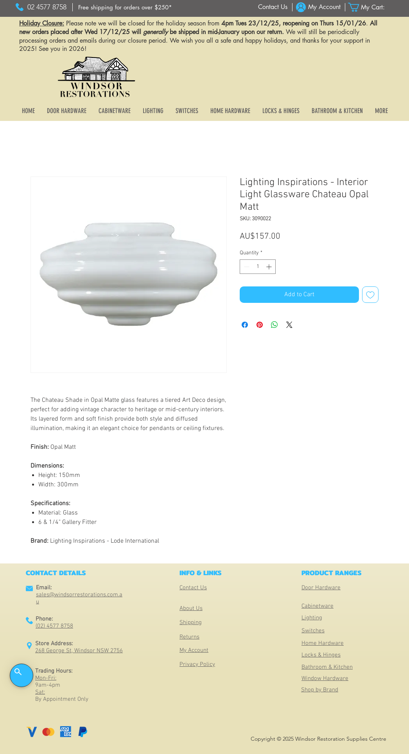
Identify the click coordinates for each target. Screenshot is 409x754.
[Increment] (269, 267)
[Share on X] (289, 324)
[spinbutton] (258, 267)
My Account (193, 650)
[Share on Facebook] (244, 324)
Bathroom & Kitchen (327, 667)
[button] (371, 7)
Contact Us (193, 587)
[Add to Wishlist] (370, 294)
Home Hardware (322, 643)
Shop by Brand (319, 689)
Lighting (311, 617)
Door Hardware (321, 587)
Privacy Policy (197, 664)
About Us (191, 608)
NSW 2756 (110, 650)
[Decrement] (246, 267)
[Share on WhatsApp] (274, 324)
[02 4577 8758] (46, 7)
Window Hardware (324, 678)
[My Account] (324, 7)
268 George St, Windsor (66, 650)
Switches (313, 630)
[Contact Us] (273, 7)
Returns (189, 637)
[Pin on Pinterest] (259, 324)
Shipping (190, 622)
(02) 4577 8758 (54, 626)
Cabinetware (317, 606)
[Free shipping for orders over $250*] (125, 7)
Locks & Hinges (321, 655)
